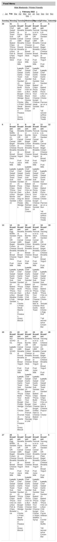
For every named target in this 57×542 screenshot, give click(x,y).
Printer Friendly (36, 8)
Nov (51, 14)
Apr (20, 14)
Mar (15, 14)
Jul (33, 14)
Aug (37, 14)
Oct (47, 14)
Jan (6, 14)
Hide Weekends (21, 8)
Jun (29, 14)
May (24, 14)
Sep (42, 14)
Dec (27, 16)
